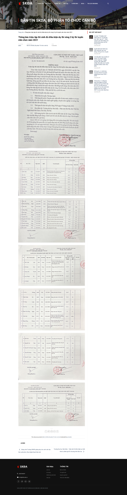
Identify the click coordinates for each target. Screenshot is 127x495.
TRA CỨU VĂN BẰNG (92, 3)
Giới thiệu (49, 3)
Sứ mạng (48, 472)
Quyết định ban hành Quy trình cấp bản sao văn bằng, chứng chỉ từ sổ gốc (101, 50)
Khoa (83, 3)
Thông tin (58, 3)
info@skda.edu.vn (23, 477)
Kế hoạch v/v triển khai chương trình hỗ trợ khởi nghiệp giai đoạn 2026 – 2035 (100, 73)
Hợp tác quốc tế (63, 475)
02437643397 (22, 473)
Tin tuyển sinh (63, 472)
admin (19, 45)
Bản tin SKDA (33, 20)
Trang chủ (40, 3)
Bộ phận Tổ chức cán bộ (72, 20)
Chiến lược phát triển (51, 475)
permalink (69, 437)
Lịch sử (48, 469)
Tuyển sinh (75, 3)
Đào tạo (67, 3)
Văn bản (48, 477)
